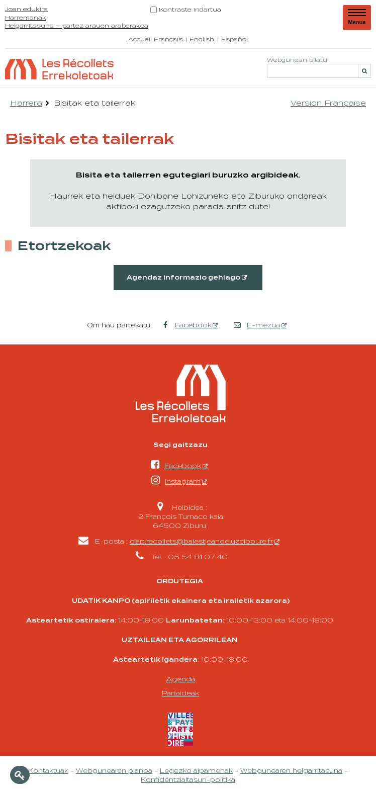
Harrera (26, 103)
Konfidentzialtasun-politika (188, 779)
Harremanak (25, 17)
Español (234, 39)
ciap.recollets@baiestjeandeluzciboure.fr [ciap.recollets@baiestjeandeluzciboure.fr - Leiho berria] (201, 541)
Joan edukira (26, 9)
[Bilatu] (364, 71)
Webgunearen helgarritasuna (291, 770)
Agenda (180, 679)
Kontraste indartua (190, 9)
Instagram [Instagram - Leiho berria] (176, 481)
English (202, 39)
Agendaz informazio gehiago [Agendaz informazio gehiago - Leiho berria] (183, 277)
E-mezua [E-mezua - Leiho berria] (256, 325)
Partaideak (180, 693)
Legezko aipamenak (196, 770)
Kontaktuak (48, 770)
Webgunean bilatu (297, 59)
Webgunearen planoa (114, 770)
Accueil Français (155, 39)
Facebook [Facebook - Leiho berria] (186, 325)
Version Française (328, 103)
